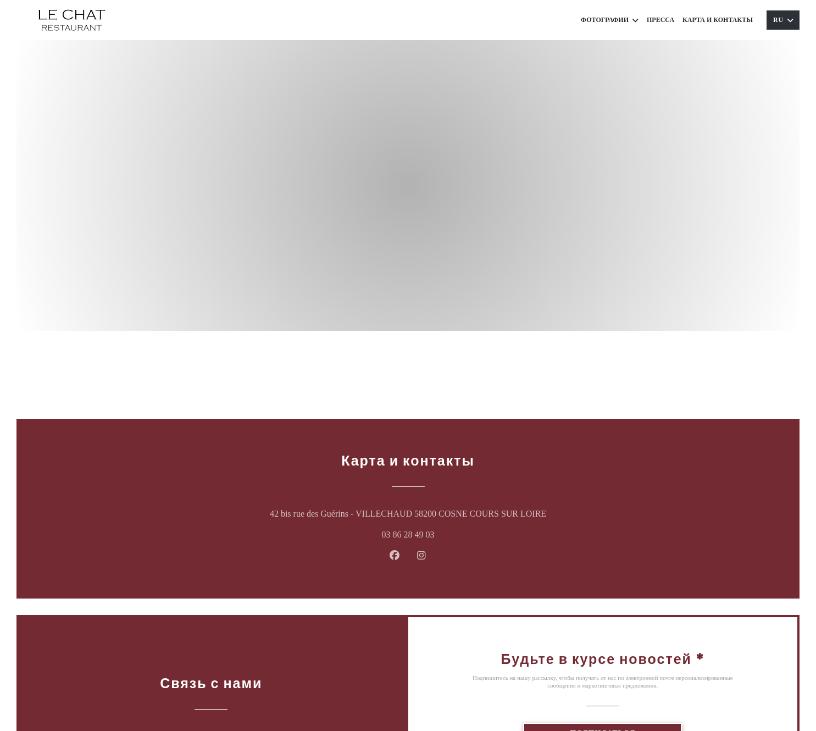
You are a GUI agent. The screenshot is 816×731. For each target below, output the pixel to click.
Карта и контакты (717, 20)
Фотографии (610, 20)
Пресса (660, 20)
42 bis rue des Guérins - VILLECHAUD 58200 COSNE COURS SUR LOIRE (462, 512)
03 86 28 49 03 (408, 534)
